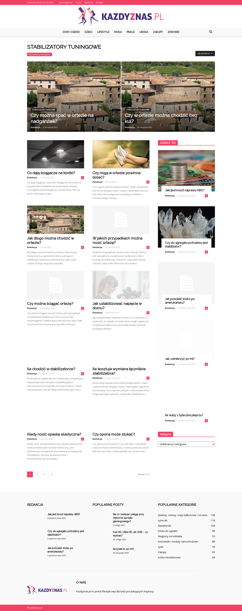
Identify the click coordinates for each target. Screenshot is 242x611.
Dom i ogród (71, 32)
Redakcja (35, 127)
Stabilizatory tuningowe (39, 54)
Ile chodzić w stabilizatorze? (51, 369)
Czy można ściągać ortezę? (50, 303)
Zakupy (158, 32)
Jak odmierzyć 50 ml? (180, 359)
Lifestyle (103, 32)
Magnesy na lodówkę (170, 536)
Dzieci (88, 32)
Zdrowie (173, 32)
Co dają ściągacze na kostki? (51, 173)
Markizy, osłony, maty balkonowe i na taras (183, 515)
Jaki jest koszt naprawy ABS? (184, 190)
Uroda (143, 32)
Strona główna (66, 2)
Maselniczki (164, 525)
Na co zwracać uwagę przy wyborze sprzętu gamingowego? (128, 518)
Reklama (89, 2)
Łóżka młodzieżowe (169, 557)
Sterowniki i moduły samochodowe (178, 541)
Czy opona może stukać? (114, 434)
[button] (210, 32)
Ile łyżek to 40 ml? (123, 549)
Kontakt (99, 2)
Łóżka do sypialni (167, 531)
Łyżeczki (162, 520)
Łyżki (160, 546)
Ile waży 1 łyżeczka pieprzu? (184, 415)
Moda (118, 32)
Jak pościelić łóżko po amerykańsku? (180, 300)
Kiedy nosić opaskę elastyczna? (54, 434)
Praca (131, 32)
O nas (78, 2)
